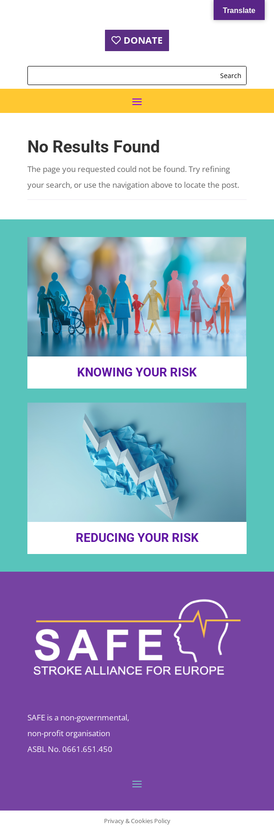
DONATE (143, 40)
